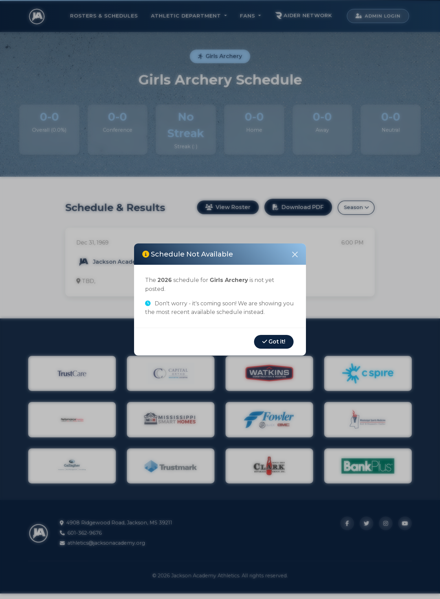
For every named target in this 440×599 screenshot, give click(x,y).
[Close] (294, 254)
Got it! (273, 341)
